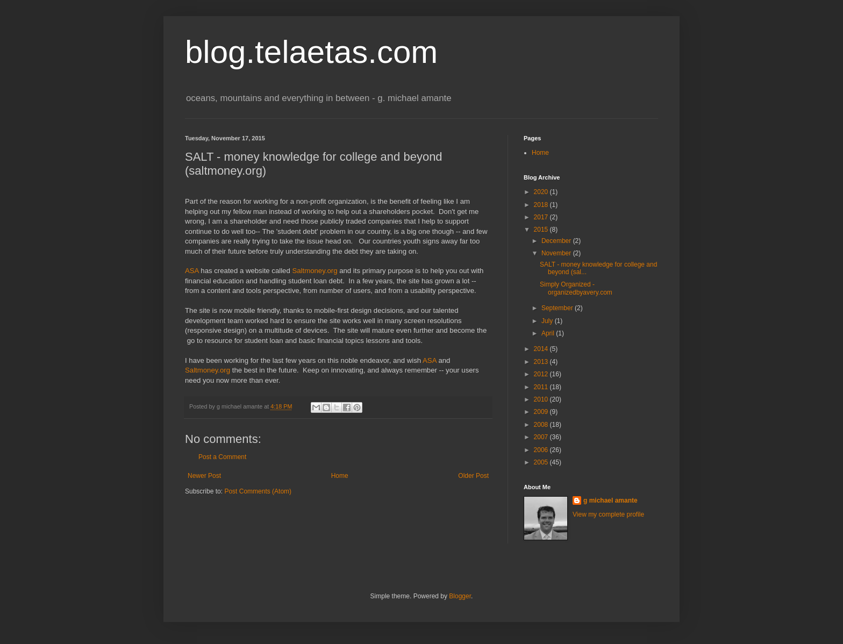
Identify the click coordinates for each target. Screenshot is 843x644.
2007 (542, 437)
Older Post (473, 476)
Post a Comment (222, 457)
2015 (542, 229)
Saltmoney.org (314, 271)
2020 (542, 192)
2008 (542, 424)
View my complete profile (608, 514)
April (548, 333)
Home (339, 476)
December (557, 241)
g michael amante (610, 500)
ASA (192, 271)
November (557, 253)
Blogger (460, 596)
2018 (542, 205)
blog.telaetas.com (311, 52)
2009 (542, 412)
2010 (542, 399)
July (548, 321)
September (558, 308)
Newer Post (204, 476)
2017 (542, 217)
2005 (542, 462)
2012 (542, 374)
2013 (542, 362)
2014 (542, 349)
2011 (542, 387)
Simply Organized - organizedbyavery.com (576, 288)
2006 (542, 450)
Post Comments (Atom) (257, 491)
